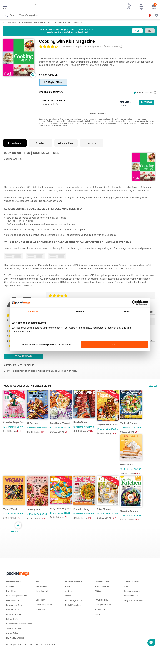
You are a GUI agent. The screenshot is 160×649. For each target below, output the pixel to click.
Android (68, 591)
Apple (67, 586)
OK (114, 344)
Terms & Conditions (15, 628)
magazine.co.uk (131, 596)
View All (153, 386)
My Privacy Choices (15, 638)
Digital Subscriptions (12, 22)
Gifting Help (41, 609)
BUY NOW (146, 102)
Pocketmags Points (73, 600)
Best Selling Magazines (16, 596)
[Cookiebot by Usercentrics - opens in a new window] (134, 302)
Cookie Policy (12, 633)
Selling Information (103, 604)
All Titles (10, 586)
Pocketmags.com (132, 591)
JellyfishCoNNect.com (134, 600)
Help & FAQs (41, 586)
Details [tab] (80, 311)
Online (68, 596)
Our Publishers (12, 610)
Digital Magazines (73, 605)
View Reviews (23, 356)
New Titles (11, 591)
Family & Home (31, 22)
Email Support (42, 591)
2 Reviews (66, 46)
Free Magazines (13, 600)
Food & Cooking (47, 22)
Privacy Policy (12, 619)
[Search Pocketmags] (6, 16)
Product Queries (102, 586)
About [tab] (126, 311)
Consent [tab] (33, 311)
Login (97, 614)
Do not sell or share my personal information (46, 344)
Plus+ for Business (14, 614)
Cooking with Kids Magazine (69, 22)
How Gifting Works (44, 604)
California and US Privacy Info (19, 624)
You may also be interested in (27, 385)
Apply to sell (100, 609)
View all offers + (97, 113)
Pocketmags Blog (14, 605)
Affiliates (98, 591)
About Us (128, 586)
